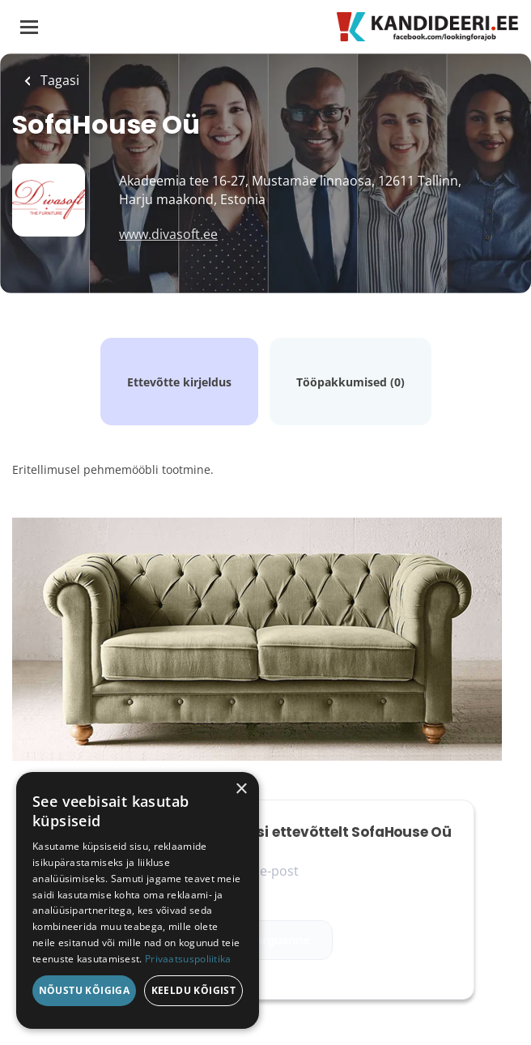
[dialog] (137, 900)
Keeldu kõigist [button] (193, 990)
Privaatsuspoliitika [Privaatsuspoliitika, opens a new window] (188, 959)
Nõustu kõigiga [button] (84, 990)
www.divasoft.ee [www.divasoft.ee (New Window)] (168, 234)
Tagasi (58, 80)
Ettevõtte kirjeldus (179, 382)
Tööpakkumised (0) (350, 382)
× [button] (241, 789)
